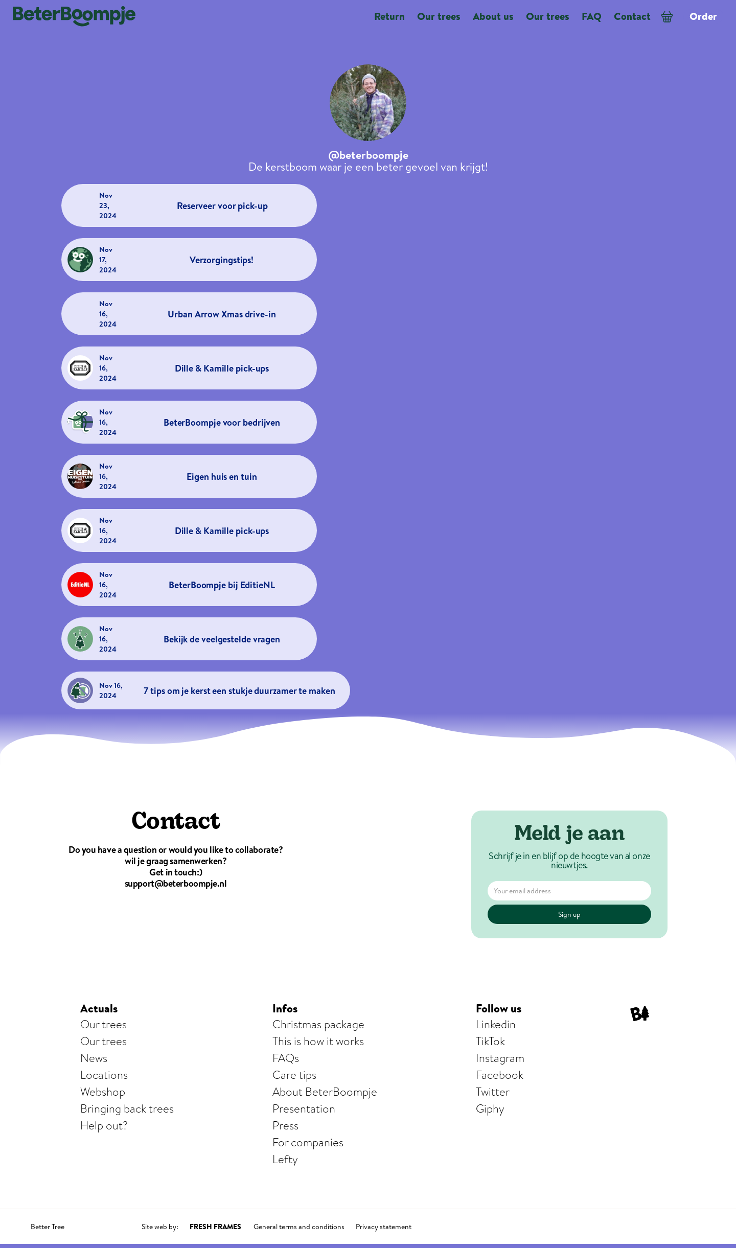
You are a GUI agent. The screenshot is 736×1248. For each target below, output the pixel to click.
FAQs (285, 1058)
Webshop (102, 1092)
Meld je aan (569, 835)
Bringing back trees (127, 1109)
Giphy (490, 1109)
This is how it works (318, 1041)
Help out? (104, 1126)
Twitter (493, 1092)
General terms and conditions (299, 1226)
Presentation (303, 1109)
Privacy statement (383, 1226)
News (93, 1058)
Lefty (285, 1159)
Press (285, 1126)
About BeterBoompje (324, 1092)
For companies (307, 1142)
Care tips (294, 1075)
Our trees (103, 1024)
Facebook (499, 1075)
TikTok (490, 1041)
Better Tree (47, 1226)
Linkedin (496, 1024)
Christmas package (318, 1024)
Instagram (500, 1058)
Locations (104, 1075)
